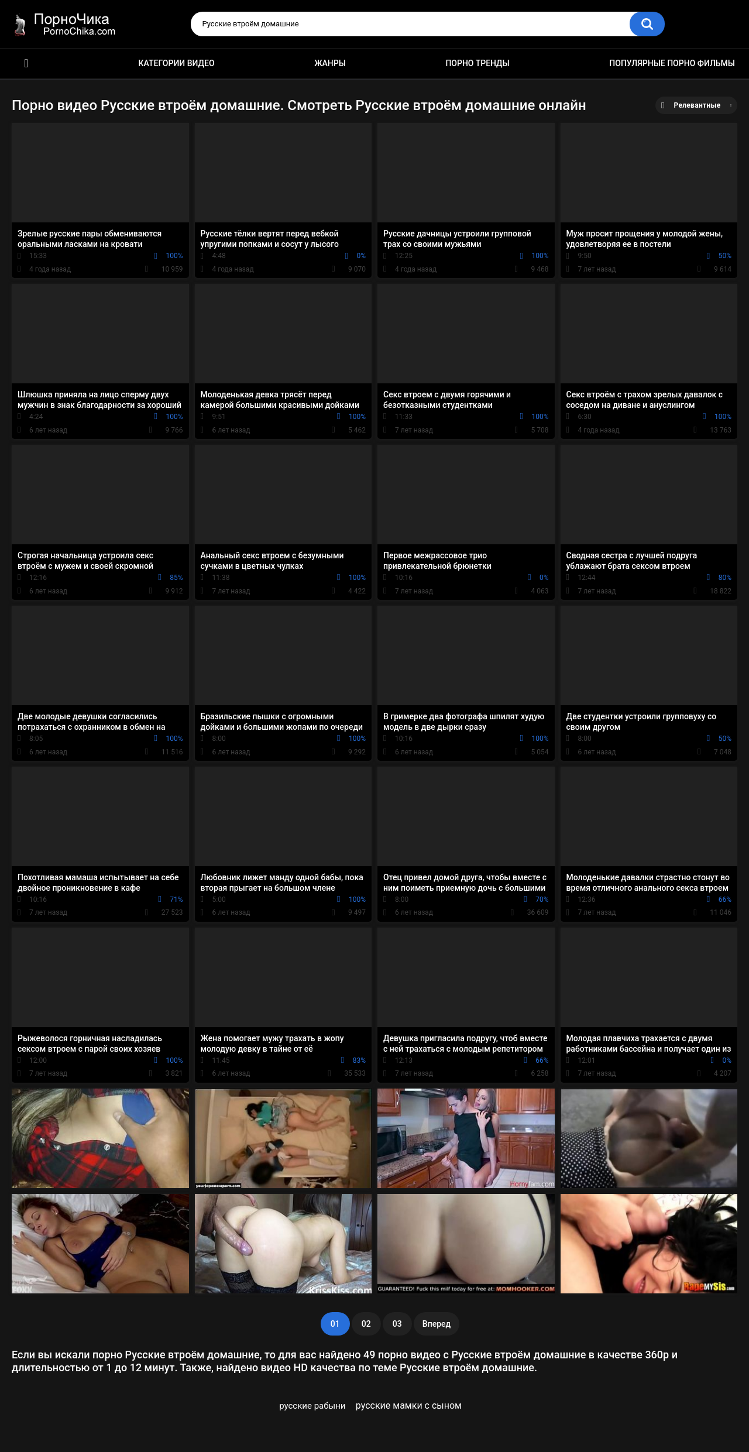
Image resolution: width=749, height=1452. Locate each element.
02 (366, 1324)
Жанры (330, 63)
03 (397, 1324)
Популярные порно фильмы (672, 63)
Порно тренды (477, 63)
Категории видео (177, 63)
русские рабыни (312, 1405)
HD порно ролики (26, 63)
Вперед (436, 1324)
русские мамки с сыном (409, 1405)
